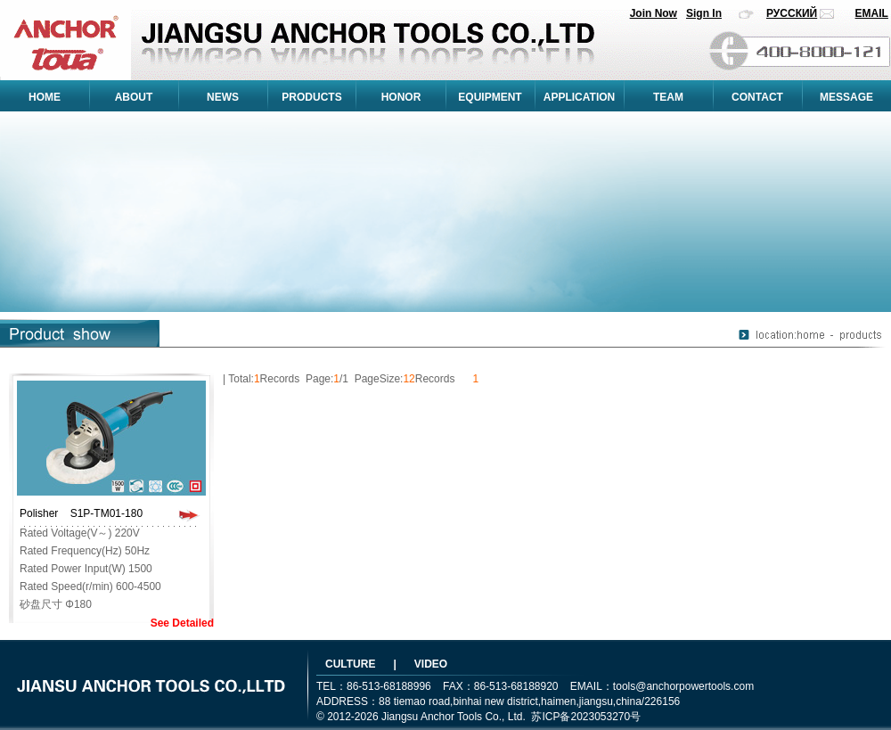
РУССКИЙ (791, 13)
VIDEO (430, 664)
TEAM (668, 97)
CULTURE (350, 664)
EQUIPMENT (489, 97)
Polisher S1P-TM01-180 (81, 513)
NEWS (223, 97)
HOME (45, 97)
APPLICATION (579, 97)
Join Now (653, 13)
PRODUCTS (311, 97)
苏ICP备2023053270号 (586, 716)
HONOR (401, 97)
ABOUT (134, 97)
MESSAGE (846, 97)
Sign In (704, 13)
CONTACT (757, 97)
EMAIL (871, 13)
